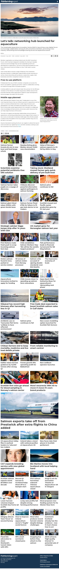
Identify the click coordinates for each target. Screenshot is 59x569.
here (19, 124)
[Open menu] (57, 1)
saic (7, 130)
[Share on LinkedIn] (55, 56)
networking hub (13, 130)
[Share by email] (57, 56)
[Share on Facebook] (51, 56)
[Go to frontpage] (28, 1)
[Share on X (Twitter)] (53, 56)
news (2, 130)
